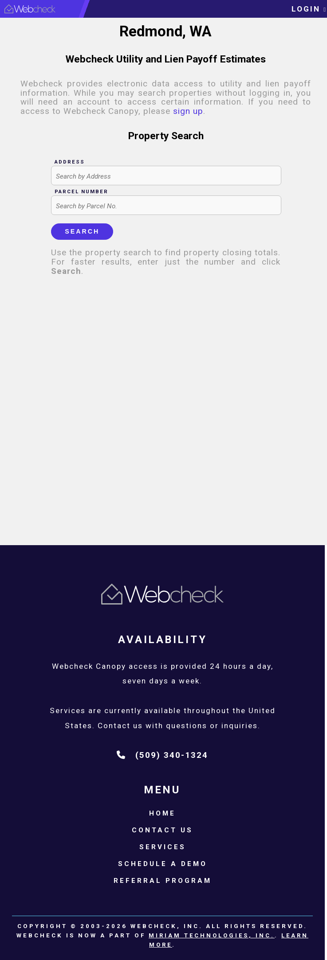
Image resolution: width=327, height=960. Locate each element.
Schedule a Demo (162, 864)
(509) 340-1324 (162, 755)
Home (162, 813)
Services (162, 847)
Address (70, 162)
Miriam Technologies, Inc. (212, 935)
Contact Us (162, 830)
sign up (188, 111)
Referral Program (163, 881)
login (309, 8)
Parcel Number (81, 191)
